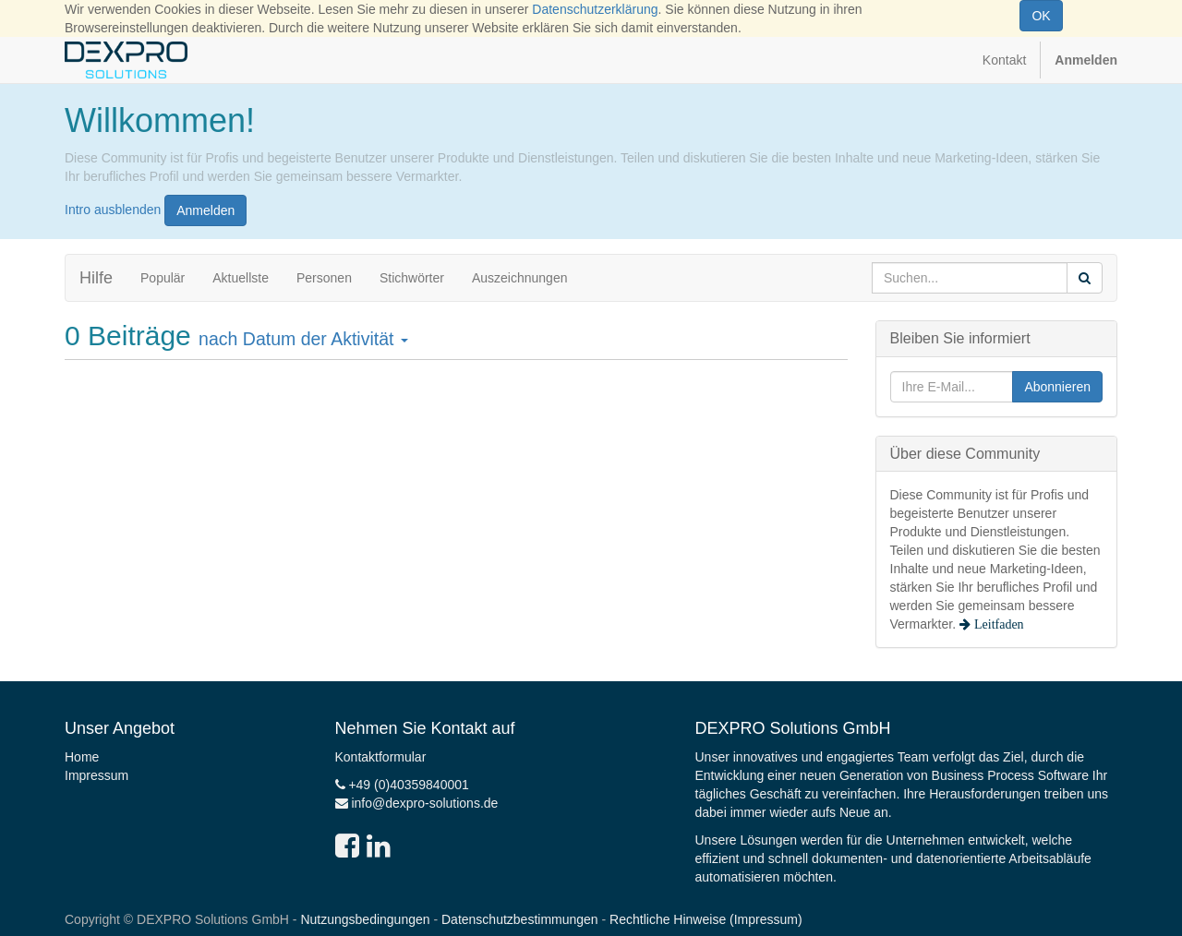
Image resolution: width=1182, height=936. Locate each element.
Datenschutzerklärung (594, 9)
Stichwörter (412, 277)
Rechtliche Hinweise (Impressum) (705, 919)
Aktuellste (240, 277)
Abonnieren (1057, 386)
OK (1040, 15)
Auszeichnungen (520, 277)
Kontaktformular (381, 757)
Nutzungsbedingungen (364, 919)
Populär (162, 277)
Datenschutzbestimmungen (519, 919)
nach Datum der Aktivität (303, 339)
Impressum (96, 775)
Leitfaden (997, 624)
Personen (324, 277)
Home (82, 757)
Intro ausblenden (113, 208)
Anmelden (205, 210)
